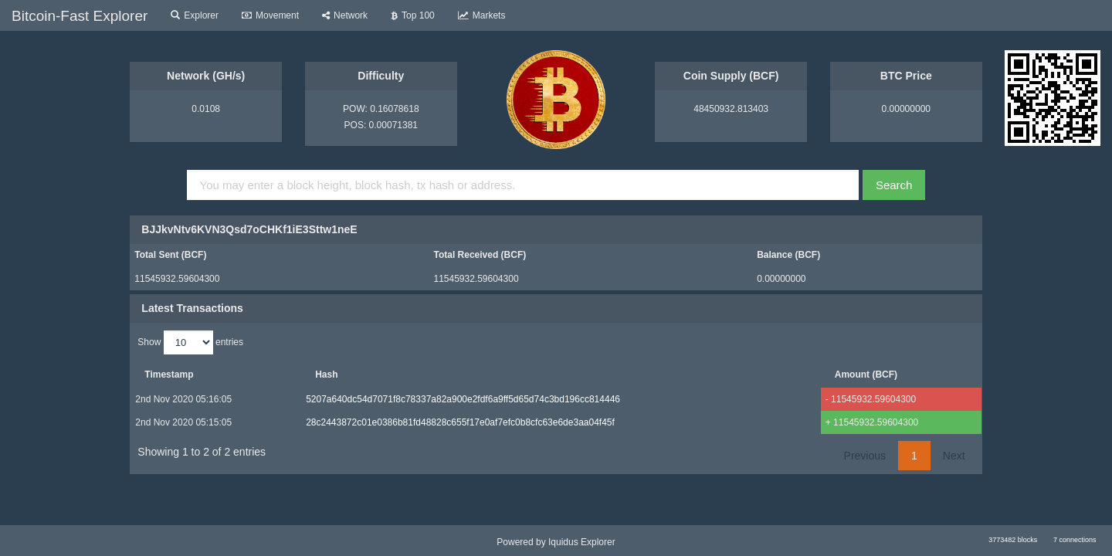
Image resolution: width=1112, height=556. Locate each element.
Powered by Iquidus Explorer (556, 542)
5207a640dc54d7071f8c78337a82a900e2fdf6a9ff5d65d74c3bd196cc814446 (462, 399)
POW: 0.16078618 (381, 108)
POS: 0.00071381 (381, 125)
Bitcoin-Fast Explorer (79, 16)
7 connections (1075, 540)
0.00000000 (906, 108)
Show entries (190, 342)
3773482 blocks (1012, 540)
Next (954, 455)
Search (894, 185)
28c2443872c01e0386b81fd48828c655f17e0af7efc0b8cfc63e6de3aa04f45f (459, 422)
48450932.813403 (730, 108)
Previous (865, 455)
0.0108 (206, 108)
